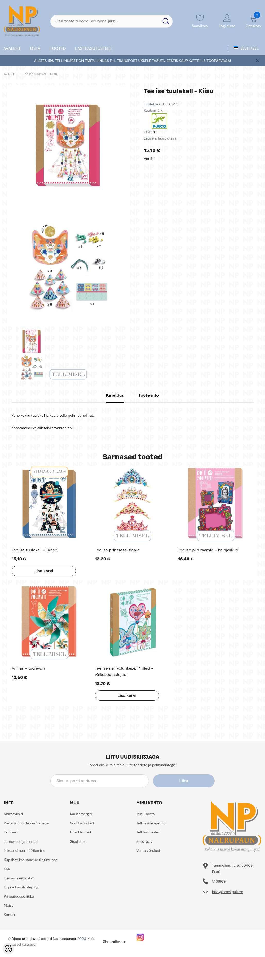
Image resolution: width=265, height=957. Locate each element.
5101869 (219, 881)
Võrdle (149, 158)
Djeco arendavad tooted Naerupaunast (44, 938)
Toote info (148, 395)
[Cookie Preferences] (8, 948)
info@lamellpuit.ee (227, 891)
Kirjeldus (115, 395)
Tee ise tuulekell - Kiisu (40, 74)
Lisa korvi (43, 571)
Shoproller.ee (114, 941)
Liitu (191, 780)
